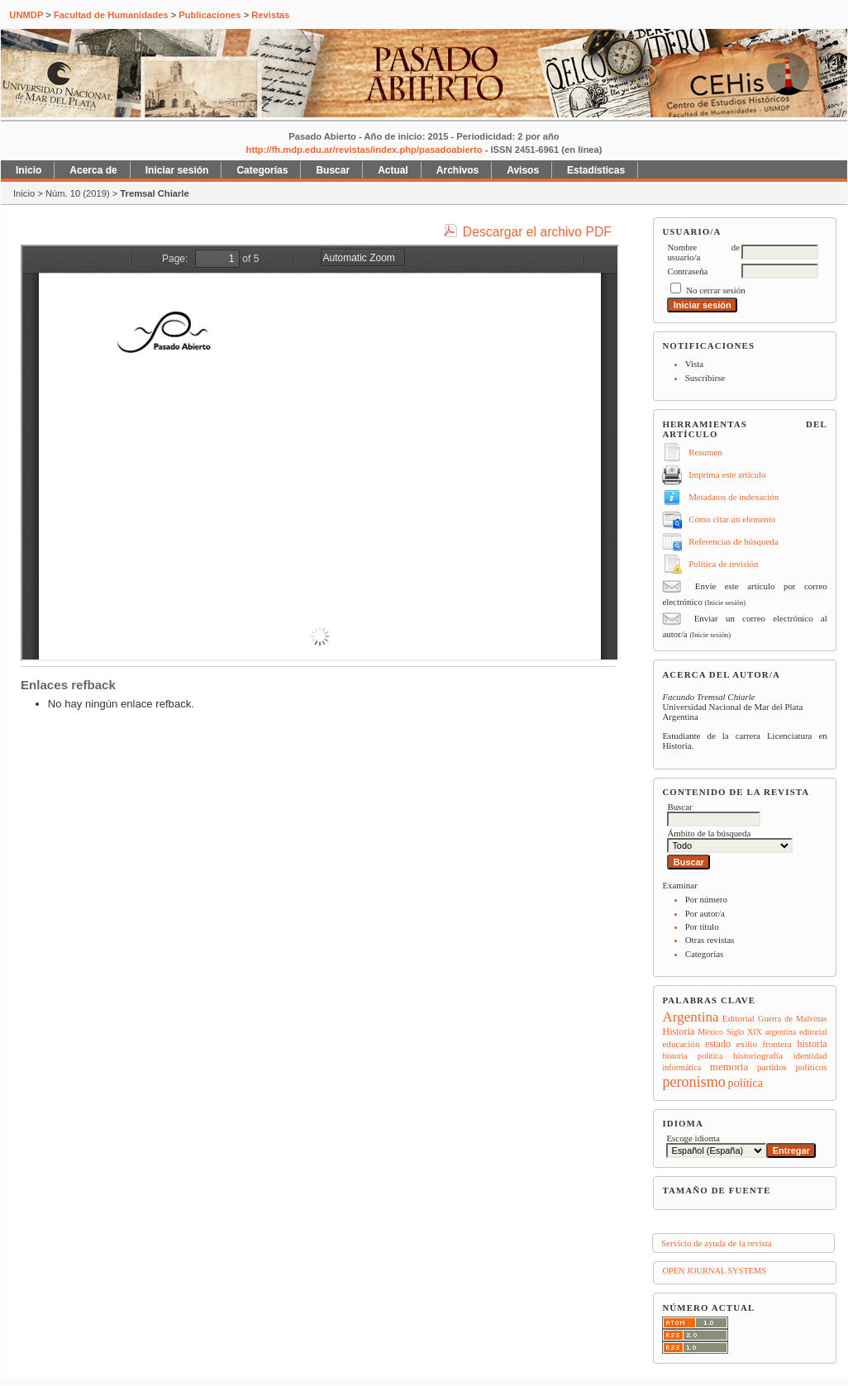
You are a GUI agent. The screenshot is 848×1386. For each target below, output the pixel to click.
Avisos (523, 170)
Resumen (705, 452)
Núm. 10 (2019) (77, 193)
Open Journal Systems (714, 1270)
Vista (694, 364)
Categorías (704, 954)
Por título (702, 926)
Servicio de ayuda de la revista (716, 1243)
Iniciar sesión (177, 170)
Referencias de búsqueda (733, 541)
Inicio (28, 170)
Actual (393, 170)
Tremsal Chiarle (154, 193)
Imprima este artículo (726, 474)
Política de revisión (723, 564)
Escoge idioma (693, 1138)
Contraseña (687, 271)
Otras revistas (710, 940)
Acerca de (93, 170)
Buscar (333, 170)
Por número (706, 899)
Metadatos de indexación (733, 497)
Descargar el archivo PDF (537, 232)
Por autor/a (705, 913)
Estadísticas (596, 170)
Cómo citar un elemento (731, 519)
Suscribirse (705, 378)
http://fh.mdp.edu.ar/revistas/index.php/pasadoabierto (364, 150)
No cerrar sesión (715, 290)
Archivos (457, 170)
